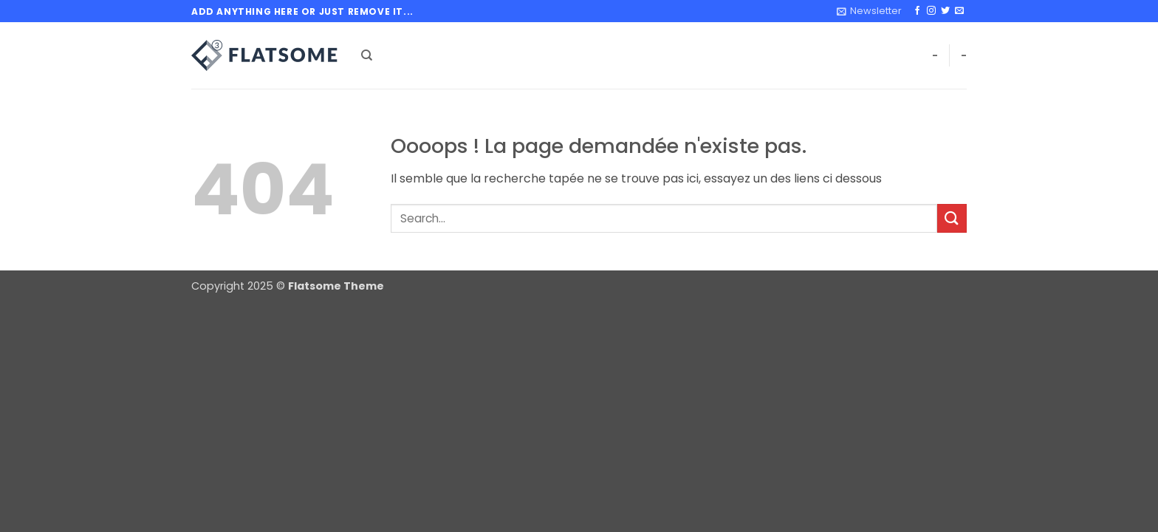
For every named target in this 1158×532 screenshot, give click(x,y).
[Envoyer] (952, 218)
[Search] (366, 55)
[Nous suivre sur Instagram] (931, 11)
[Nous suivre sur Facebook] (917, 11)
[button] (869, 11)
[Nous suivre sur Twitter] (945, 11)
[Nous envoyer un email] (959, 11)
